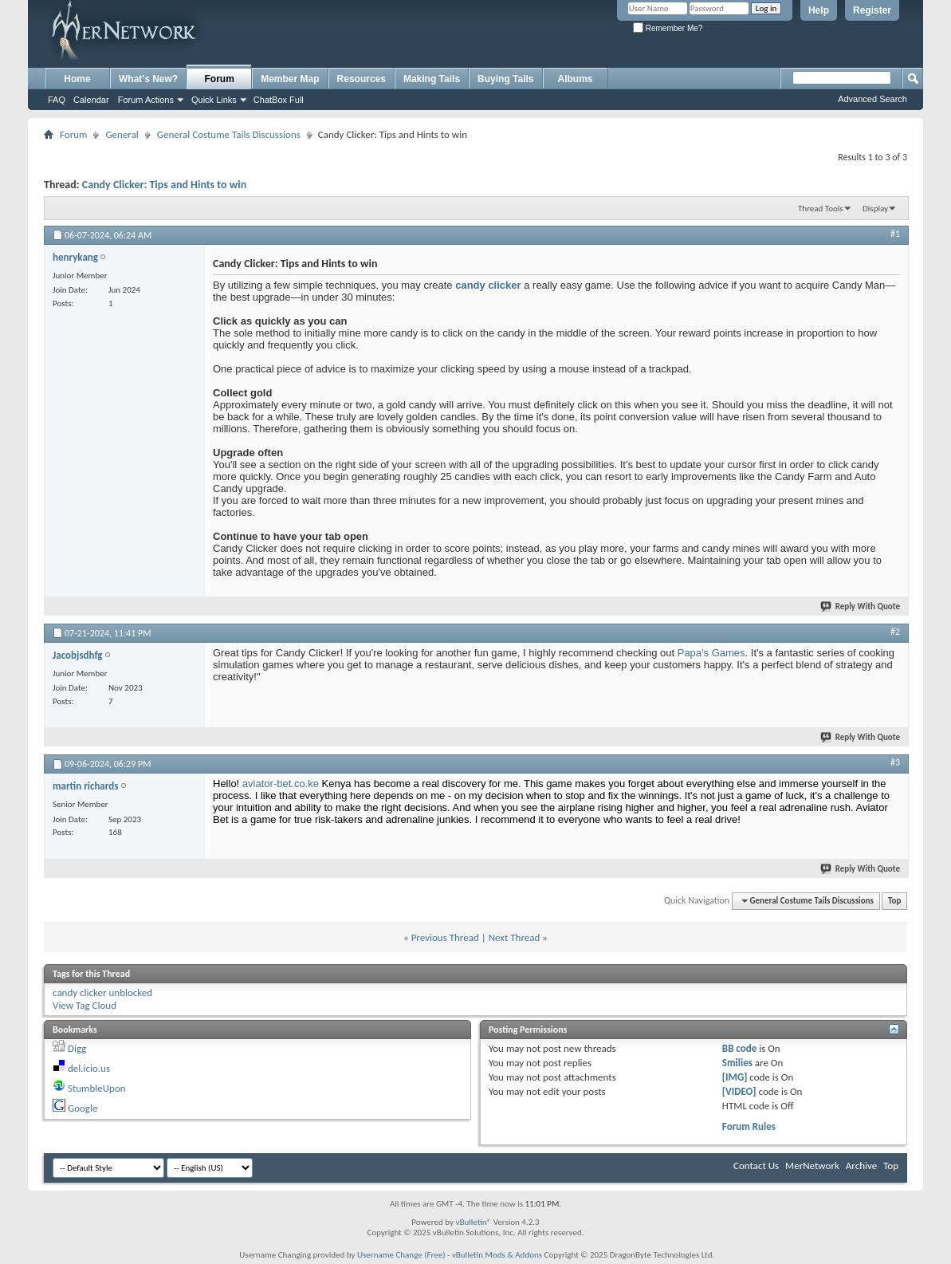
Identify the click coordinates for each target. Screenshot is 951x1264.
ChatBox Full (278, 99)
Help (818, 10)
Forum (219, 79)
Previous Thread (445, 937)
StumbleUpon (97, 1088)
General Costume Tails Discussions (229, 134)
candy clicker (488, 285)
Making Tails (431, 79)
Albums (575, 79)
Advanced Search (872, 99)
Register (872, 10)
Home (77, 79)
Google (82, 1108)
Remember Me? (667, 28)
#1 (895, 233)
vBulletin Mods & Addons (497, 1255)
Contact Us (756, 1165)
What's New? (148, 79)
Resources (361, 79)
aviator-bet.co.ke (280, 784)
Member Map (290, 79)
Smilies (737, 1063)
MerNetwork (812, 1165)
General (121, 134)
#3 (895, 762)
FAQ (56, 99)
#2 (895, 631)
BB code (739, 1048)
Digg (77, 1048)
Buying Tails (505, 79)
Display (875, 208)
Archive (861, 1165)
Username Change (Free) (401, 1255)
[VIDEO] (739, 1091)
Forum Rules (749, 1126)
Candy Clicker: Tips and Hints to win (164, 184)
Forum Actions (146, 99)
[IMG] (735, 1077)
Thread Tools (820, 208)
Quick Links (214, 99)
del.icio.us (89, 1068)
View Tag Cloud (84, 1005)
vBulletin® (473, 1222)
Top (894, 901)
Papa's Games (711, 653)
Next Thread (514, 937)
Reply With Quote (861, 606)
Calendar (91, 99)
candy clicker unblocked (102, 992)
